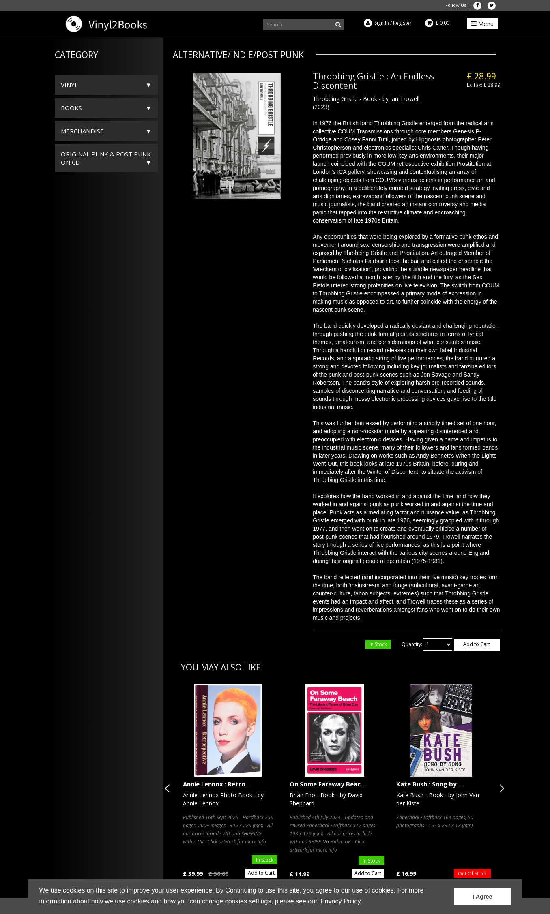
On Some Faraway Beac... (327, 784)
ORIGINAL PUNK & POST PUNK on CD (106, 158)
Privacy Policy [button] (340, 901)
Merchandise (82, 131)
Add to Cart (476, 644)
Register (402, 22)
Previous (169, 788)
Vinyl (69, 85)
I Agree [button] (482, 896)
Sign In (381, 22)
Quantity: (412, 644)
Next (500, 788)
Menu (482, 23)
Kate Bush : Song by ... (429, 784)
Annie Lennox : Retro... (216, 784)
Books (71, 108)
